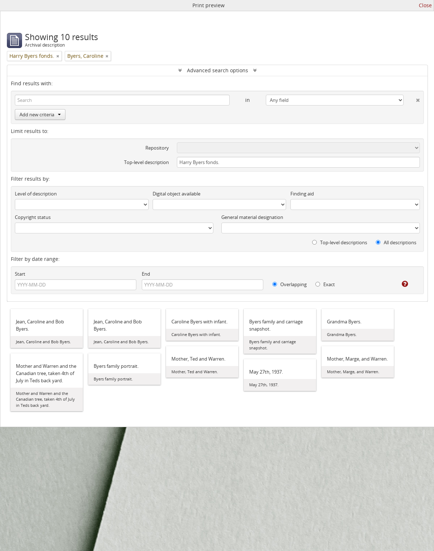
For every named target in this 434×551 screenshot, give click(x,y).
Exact (325, 284)
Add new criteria (40, 114)
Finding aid (302, 193)
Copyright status (33, 217)
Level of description (36, 193)
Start (20, 274)
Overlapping (289, 284)
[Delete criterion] (412, 99)
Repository (157, 148)
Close (425, 5)
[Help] (400, 284)
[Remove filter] (57, 56)
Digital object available (176, 193)
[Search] (122, 100)
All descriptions (396, 242)
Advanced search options (218, 70)
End (146, 274)
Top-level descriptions (339, 242)
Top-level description (146, 162)
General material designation (252, 217)
